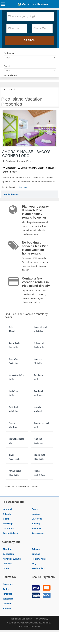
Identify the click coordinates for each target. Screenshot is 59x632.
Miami (6, 519)
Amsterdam (38, 533)
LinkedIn (7, 603)
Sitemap (36, 554)
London (36, 514)
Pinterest (7, 594)
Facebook (8, 584)
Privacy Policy (41, 619)
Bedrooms (9, 53)
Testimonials (38, 568)
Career (6, 568)
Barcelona (37, 519)
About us (7, 549)
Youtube (7, 608)
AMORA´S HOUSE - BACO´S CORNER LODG (26, 154)
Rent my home (39, 559)
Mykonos (36, 528)
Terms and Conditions (21, 619)
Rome (35, 509)
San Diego (8, 523)
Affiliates (7, 563)
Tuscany (36, 523)
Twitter (6, 589)
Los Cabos (8, 528)
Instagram (8, 599)
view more (22, 187)
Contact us (8, 554)
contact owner (11, 194)
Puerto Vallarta (10, 533)
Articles (36, 549)
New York (7, 509)
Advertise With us (12, 559)
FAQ (34, 563)
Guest (7, 66)
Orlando (7, 514)
